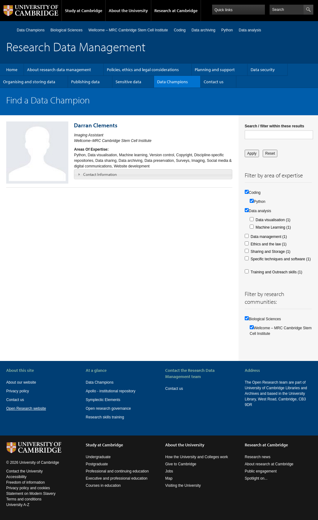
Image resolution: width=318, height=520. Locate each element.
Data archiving (204, 30)
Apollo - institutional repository (110, 391)
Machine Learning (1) (273, 227)
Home (8, 30)
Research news (257, 457)
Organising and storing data (29, 81)
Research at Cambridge (176, 10)
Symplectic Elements (103, 400)
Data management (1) (269, 237)
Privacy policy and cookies (28, 488)
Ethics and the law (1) (268, 244)
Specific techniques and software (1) (281, 259)
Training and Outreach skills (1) (276, 272)
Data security (263, 69)
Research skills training (105, 417)
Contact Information (100, 174)
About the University (128, 10)
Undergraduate (98, 457)
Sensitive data (128, 81)
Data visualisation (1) (273, 220)
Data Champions (30, 30)
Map (168, 478)
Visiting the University (183, 485)
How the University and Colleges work (196, 457)
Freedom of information (25, 482)
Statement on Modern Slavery (31, 493)
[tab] (153, 174)
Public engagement (261, 471)
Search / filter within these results (274, 126)
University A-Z (18, 505)
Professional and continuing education (117, 471)
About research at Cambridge (269, 464)
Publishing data (85, 81)
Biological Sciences (66, 30)
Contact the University (24, 471)
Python (227, 30)
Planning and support (215, 69)
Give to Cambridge (180, 464)
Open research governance (108, 408)
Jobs (169, 471)
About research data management (59, 69)
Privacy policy (17, 391)
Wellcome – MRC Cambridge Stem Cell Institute (128, 30)
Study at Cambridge (83, 10)
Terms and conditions (23, 499)
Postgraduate (97, 464)
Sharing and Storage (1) (270, 251)
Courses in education (103, 485)
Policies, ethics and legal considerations (143, 69)
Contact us (214, 81)
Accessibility (16, 477)
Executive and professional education (117, 478)
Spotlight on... (256, 478)
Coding (180, 30)
